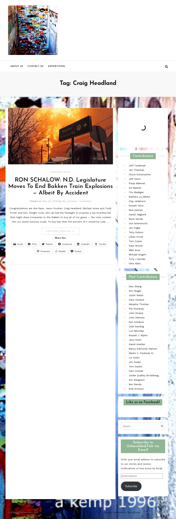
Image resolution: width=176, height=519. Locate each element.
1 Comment (84, 201)
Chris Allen (135, 263)
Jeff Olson (135, 179)
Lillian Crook (136, 236)
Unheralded (60, 172)
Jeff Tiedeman (137, 165)
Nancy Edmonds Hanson (143, 348)
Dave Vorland (136, 299)
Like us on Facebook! (143, 402)
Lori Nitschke (136, 331)
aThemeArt (161, 516)
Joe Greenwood (138, 223)
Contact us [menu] (35, 66)
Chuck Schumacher (140, 174)
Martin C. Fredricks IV (141, 353)
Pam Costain (136, 371)
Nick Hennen (136, 210)
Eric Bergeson (137, 379)
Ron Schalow (69, 201)
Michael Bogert (137, 254)
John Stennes (137, 317)
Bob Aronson (136, 388)
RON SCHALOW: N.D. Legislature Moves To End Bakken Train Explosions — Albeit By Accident (60, 186)
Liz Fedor (134, 357)
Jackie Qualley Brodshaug (144, 375)
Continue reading (62, 231)
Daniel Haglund (137, 214)
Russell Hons (136, 205)
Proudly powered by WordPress (121, 512)
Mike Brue (134, 250)
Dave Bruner (136, 245)
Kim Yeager (135, 290)
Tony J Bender (137, 259)
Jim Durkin (135, 362)
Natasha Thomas (138, 304)
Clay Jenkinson (137, 201)
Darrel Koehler (137, 344)
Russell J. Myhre (138, 335)
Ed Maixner (135, 187)
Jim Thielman (136, 170)
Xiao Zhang (135, 286)
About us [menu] (16, 66)
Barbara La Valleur (139, 196)
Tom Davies (135, 366)
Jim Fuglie (134, 227)
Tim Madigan (136, 192)
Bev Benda (135, 384)
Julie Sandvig (136, 326)
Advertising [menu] (56, 66)
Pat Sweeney (136, 308)
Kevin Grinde (136, 219)
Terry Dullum (136, 232)
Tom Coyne (135, 241)
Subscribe (131, 486)
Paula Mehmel (137, 183)
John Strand (136, 313)
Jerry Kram (135, 339)
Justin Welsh (136, 295)
